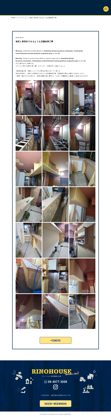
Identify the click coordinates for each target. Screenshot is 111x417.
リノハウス (55, 7)
